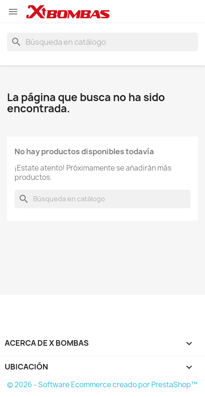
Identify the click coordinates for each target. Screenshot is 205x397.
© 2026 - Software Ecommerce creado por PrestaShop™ (102, 385)
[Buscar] (102, 42)
